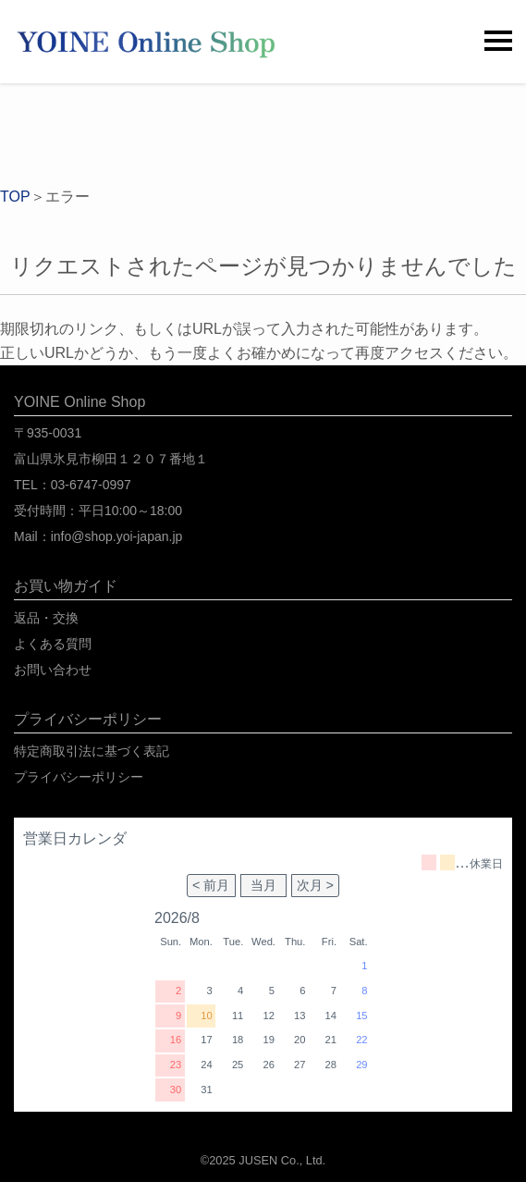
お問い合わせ (53, 669)
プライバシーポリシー (78, 777)
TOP (15, 196)
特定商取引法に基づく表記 (91, 751)
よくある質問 (53, 643)
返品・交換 (46, 617)
